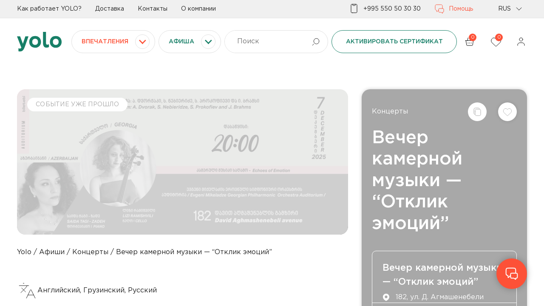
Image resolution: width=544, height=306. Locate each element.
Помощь (453, 9)
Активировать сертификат (394, 41)
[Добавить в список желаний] (507, 111)
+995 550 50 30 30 (385, 8)
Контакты (152, 8)
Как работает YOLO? (49, 8)
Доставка (109, 8)
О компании (198, 8)
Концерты (390, 111)
